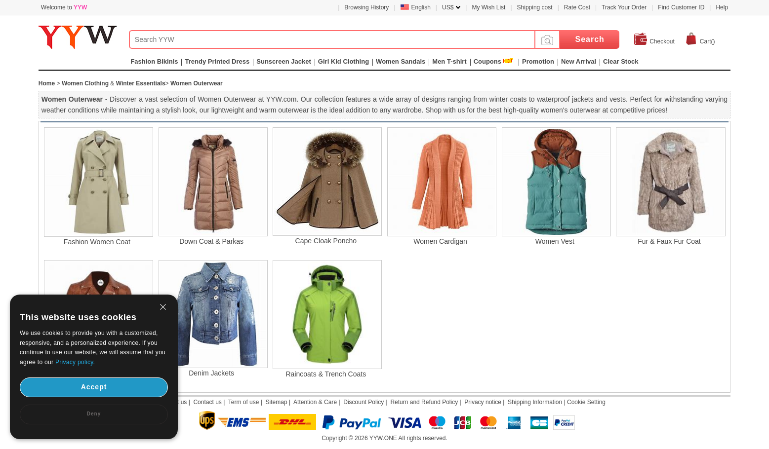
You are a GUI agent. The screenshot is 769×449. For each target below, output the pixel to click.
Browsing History (366, 7)
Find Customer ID (681, 7)
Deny (94, 413)
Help (722, 7)
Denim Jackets (211, 373)
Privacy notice (482, 402)
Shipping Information (535, 402)
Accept (94, 387)
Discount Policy (363, 402)
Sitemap (276, 402)
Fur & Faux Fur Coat (669, 241)
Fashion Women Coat (97, 242)
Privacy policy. (75, 362)
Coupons (487, 61)
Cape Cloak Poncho (326, 241)
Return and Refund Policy (424, 402)
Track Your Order (624, 7)
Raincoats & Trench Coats (326, 374)
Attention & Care (315, 402)
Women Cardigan (440, 241)
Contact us (207, 402)
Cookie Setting (586, 402)
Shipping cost (535, 7)
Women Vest (554, 241)
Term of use (243, 402)
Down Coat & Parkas (211, 241)
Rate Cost (577, 7)
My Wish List (488, 7)
